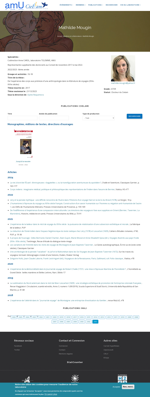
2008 (136, 317)
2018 (68, 317)
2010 (122, 317)
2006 (61, 322)
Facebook (18, 346)
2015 (88, 317)
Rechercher (111, 5)
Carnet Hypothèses (111, 346)
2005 (68, 322)
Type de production (91, 114)
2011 (115, 317)
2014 (95, 317)
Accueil (59, 36)
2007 (54, 322)
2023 (34, 317)
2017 (75, 317)
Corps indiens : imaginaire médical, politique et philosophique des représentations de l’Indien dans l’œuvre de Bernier (62, 189)
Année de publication (48, 114)
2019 (61, 317)
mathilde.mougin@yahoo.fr (123, 83)
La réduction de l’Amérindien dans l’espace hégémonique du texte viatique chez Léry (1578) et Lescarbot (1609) (59, 231)
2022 (41, 317)
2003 (81, 322)
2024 (27, 317)
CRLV (106, 354)
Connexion (63, 346)
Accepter (116, 386)
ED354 (106, 358)
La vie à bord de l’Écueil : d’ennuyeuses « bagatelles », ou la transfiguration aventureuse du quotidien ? (55, 182)
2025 (20, 317)
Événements (65, 5)
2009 (129, 317)
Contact (62, 350)
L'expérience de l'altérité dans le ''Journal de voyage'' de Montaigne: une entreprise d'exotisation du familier (58, 300)
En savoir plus (51, 394)
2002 (88, 322)
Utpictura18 (108, 350)
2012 (109, 317)
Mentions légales (66, 354)
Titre (10, 114)
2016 (81, 317)
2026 (14, 317)
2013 (102, 317)
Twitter (17, 350)
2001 (95, 322)
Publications (95, 5)
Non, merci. (128, 387)
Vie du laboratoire (130, 5)
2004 (75, 322)
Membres (80, 5)
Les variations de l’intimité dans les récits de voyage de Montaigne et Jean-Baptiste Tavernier (52, 245)
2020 (54, 317)
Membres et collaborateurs (72, 36)
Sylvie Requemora (36, 94)
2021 (47, 317)
